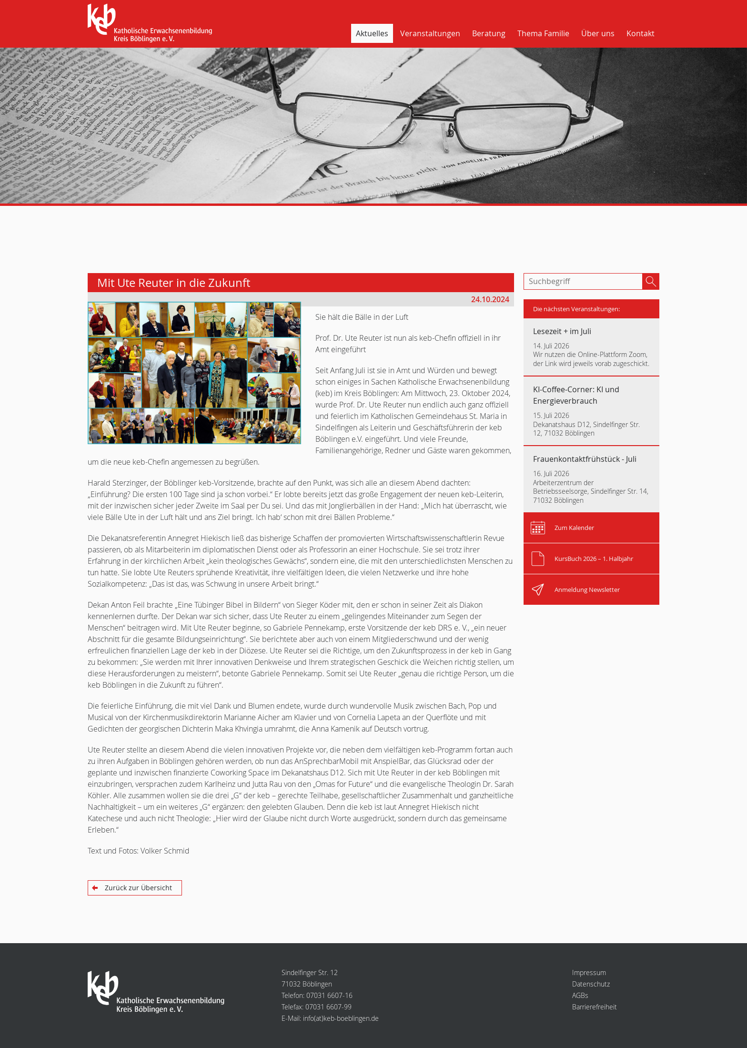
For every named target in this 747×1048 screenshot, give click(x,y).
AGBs (580, 995)
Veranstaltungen (430, 33)
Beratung (488, 33)
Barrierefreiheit (594, 1006)
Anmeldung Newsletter (587, 589)
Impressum (589, 972)
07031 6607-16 (329, 995)
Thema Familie (543, 33)
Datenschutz (591, 983)
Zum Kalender (574, 527)
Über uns (598, 33)
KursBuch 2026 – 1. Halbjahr (594, 558)
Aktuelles (372, 33)
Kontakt (640, 33)
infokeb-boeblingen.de (341, 1018)
